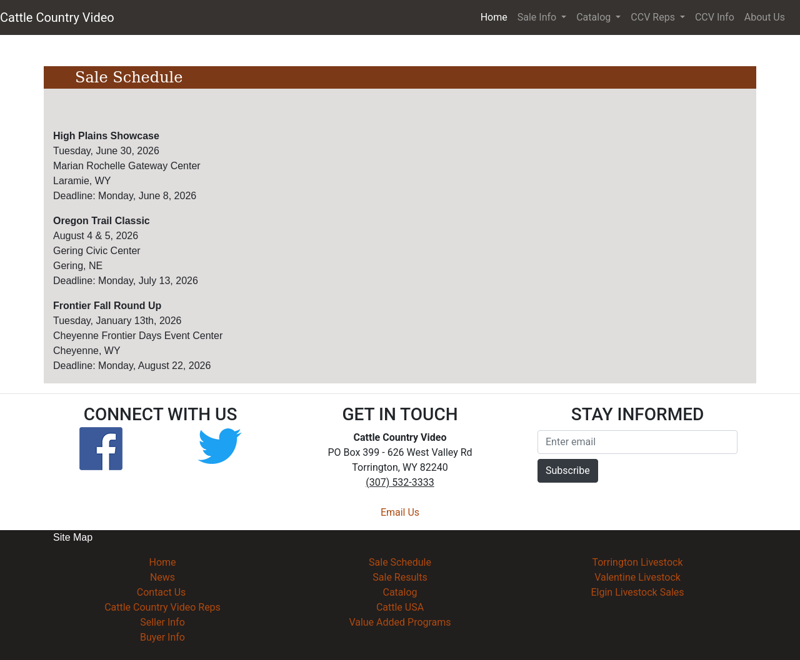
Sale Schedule (400, 562)
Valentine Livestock (637, 577)
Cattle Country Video (57, 17)
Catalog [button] (594, 17)
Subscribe (568, 470)
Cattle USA (400, 607)
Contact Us (161, 592)
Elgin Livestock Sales (637, 592)
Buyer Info (162, 637)
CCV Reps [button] (654, 17)
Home (496, 16)
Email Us (400, 512)
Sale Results (399, 577)
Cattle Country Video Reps (162, 607)
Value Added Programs (400, 622)
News (162, 577)
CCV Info (714, 17)
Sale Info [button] (538, 17)
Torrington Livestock (637, 562)
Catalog (399, 592)
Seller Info (162, 622)
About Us (764, 17)
